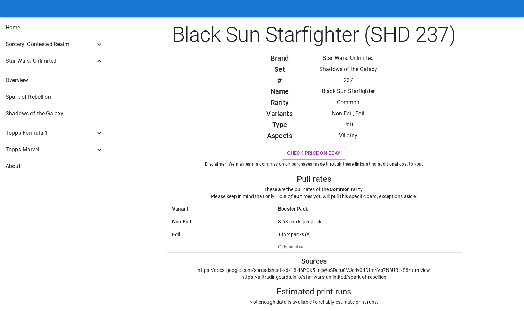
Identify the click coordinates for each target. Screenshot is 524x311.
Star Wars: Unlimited (348, 58)
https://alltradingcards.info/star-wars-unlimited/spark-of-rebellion (314, 277)
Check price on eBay (314, 153)
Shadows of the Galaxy (348, 69)
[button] (52, 27)
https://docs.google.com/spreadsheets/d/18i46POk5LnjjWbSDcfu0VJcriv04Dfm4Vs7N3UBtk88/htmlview (314, 270)
